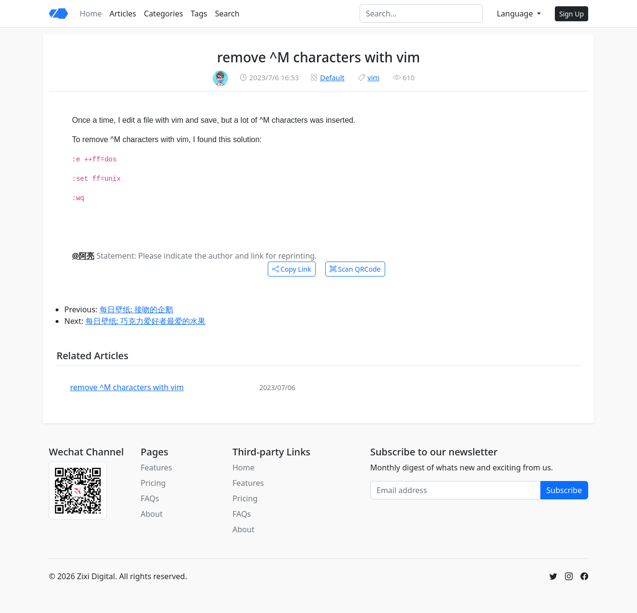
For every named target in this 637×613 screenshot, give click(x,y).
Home (91, 13)
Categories (163, 13)
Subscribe (564, 490)
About (151, 514)
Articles (123, 13)
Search (227, 13)
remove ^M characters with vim (127, 387)
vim (373, 77)
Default (332, 77)
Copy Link (291, 269)
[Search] (421, 13)
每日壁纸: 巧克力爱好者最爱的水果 (145, 321)
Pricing (153, 483)
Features (156, 467)
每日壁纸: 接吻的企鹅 (136, 309)
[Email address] (455, 490)
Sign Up (571, 13)
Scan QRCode (355, 269)
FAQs (150, 498)
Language (516, 13)
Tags (199, 13)
